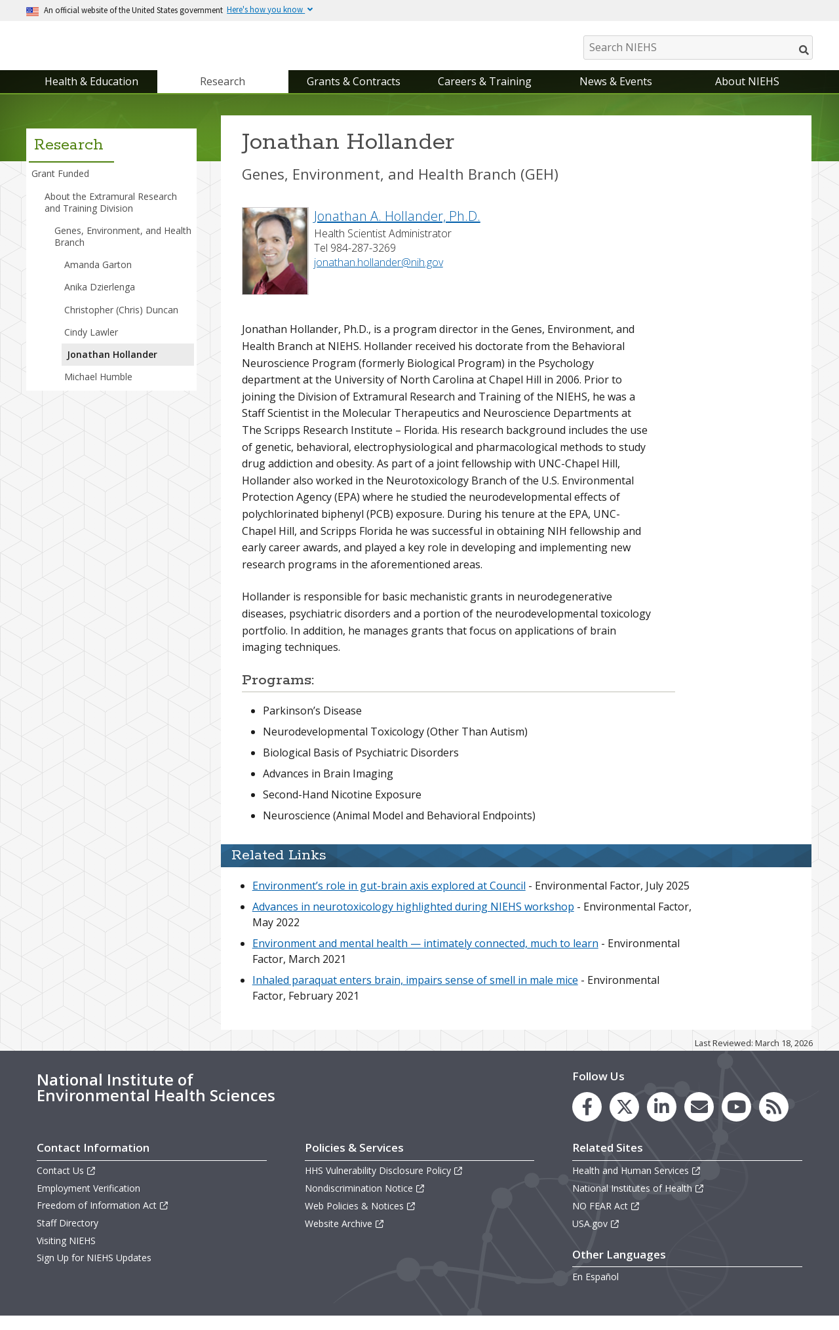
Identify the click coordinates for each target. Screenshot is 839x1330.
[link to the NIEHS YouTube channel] (736, 1120)
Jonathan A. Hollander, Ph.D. (397, 229)
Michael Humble (98, 389)
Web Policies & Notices (360, 1219)
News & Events (615, 94)
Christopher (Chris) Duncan (121, 323)
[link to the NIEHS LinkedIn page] (661, 1120)
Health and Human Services (636, 1183)
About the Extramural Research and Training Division (111, 215)
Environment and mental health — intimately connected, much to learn (425, 957)
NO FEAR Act (606, 1219)
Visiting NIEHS (66, 1253)
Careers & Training (485, 94)
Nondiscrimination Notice (365, 1201)
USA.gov (596, 1237)
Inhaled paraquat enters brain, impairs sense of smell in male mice (415, 994)
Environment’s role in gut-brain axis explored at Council (389, 899)
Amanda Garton (98, 277)
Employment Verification (88, 1201)
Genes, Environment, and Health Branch (122, 249)
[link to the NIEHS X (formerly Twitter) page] (624, 1120)
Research (222, 94)
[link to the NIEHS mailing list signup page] (699, 1120)
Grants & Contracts (353, 94)
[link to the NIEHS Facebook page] (587, 1120)
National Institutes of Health (638, 1201)
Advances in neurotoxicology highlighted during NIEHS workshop (413, 920)
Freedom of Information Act (103, 1218)
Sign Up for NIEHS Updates (94, 1270)
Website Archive (345, 1237)
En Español (595, 1290)
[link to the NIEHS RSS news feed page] (774, 1120)
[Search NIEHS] (698, 47)
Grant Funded (60, 187)
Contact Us (66, 1183)
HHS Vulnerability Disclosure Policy (384, 1183)
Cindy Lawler (91, 345)
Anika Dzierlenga (99, 300)
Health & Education (91, 94)
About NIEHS (747, 94)
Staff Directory (67, 1236)
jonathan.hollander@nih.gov (378, 275)
